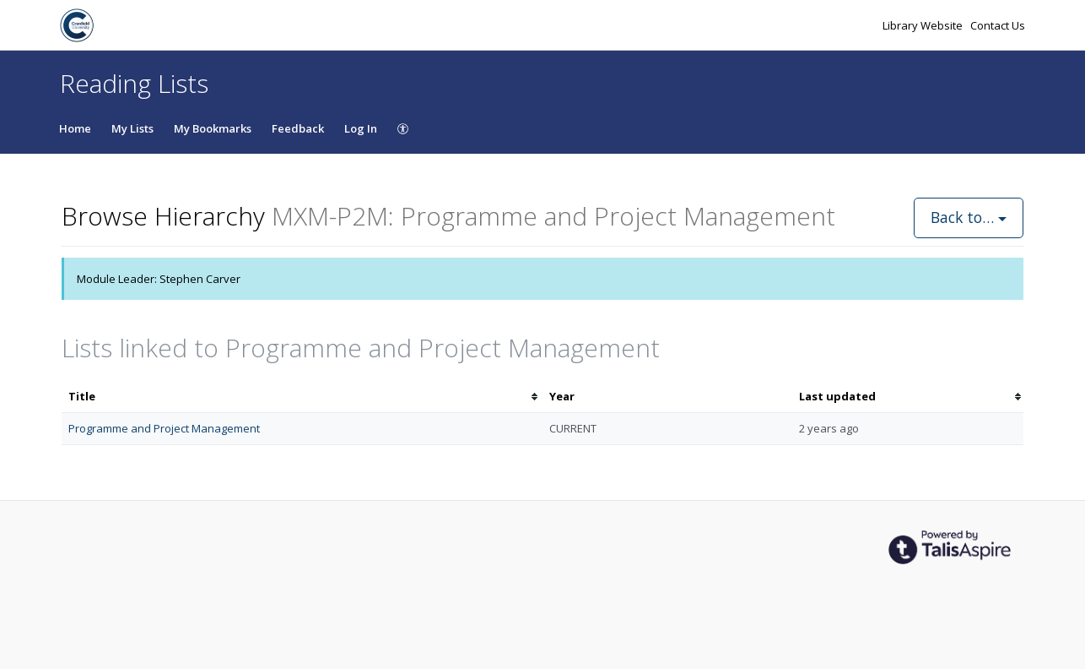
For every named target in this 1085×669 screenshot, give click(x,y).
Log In (360, 128)
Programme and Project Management (164, 428)
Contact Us (997, 25)
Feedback (298, 128)
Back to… (969, 217)
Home (75, 128)
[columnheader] (302, 396)
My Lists (132, 128)
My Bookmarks (212, 128)
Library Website (924, 25)
